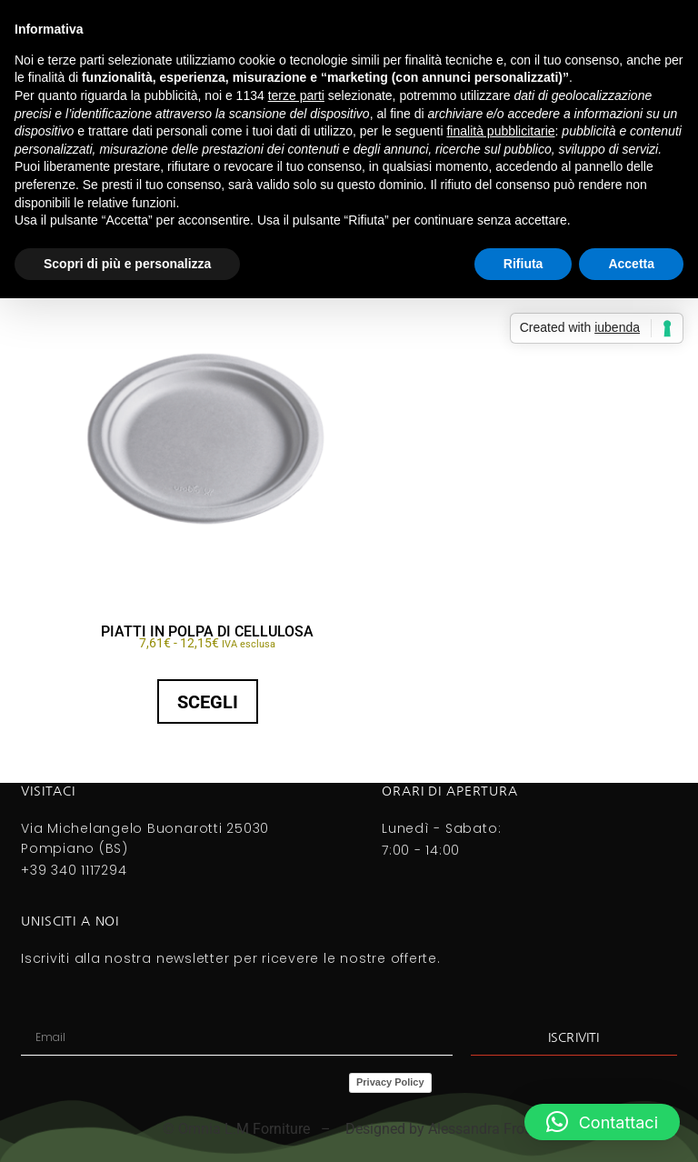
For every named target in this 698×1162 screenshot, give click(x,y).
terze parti (296, 95)
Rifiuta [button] (523, 263)
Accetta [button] (631, 263)
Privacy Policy (390, 1082)
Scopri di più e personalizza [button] (127, 263)
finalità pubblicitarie (500, 131)
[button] (602, 1122)
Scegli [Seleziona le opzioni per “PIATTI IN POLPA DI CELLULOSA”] (207, 702)
